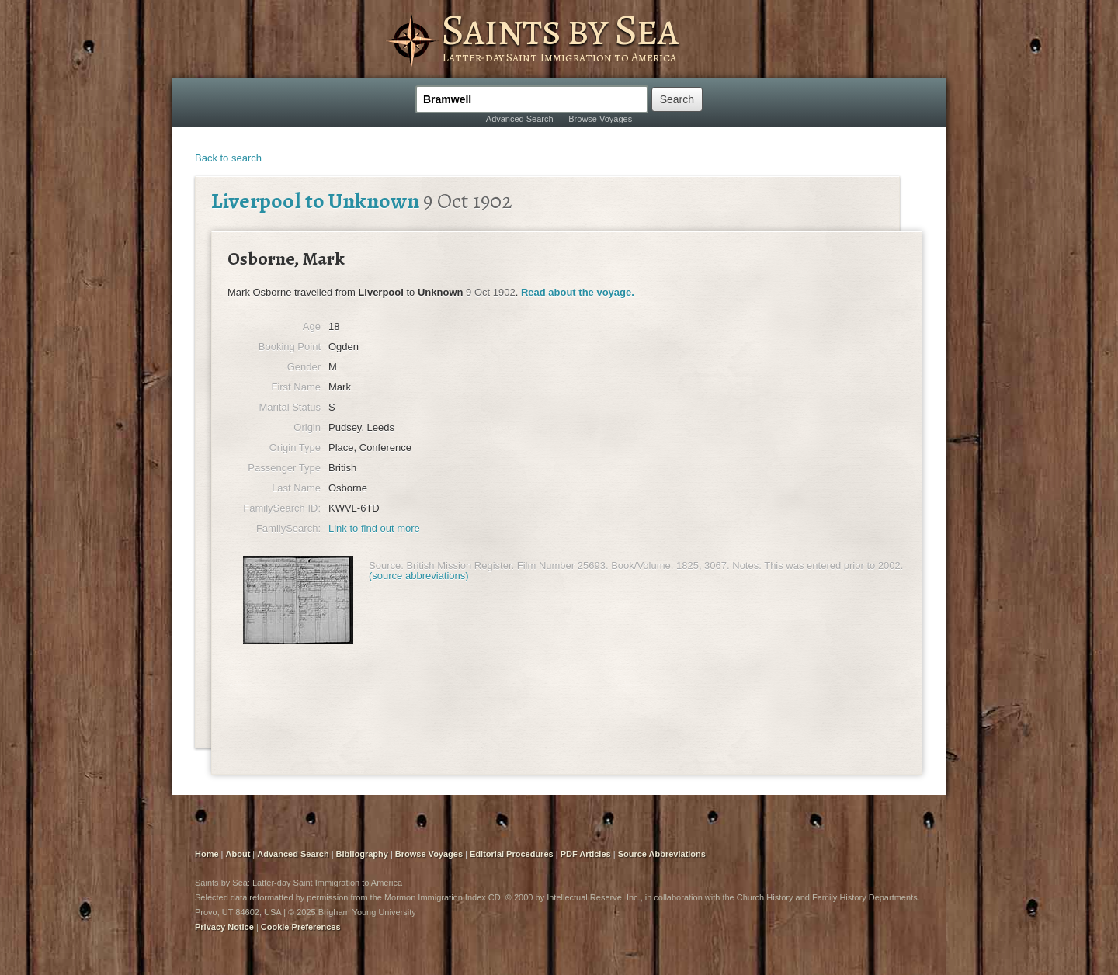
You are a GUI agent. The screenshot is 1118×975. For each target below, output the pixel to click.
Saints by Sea (559, 29)
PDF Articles (586, 854)
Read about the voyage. (577, 292)
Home (207, 854)
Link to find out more (374, 528)
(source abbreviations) (419, 575)
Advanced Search (520, 118)
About (238, 854)
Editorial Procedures (512, 854)
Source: (386, 565)
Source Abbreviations (662, 854)
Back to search (228, 158)
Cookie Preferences (301, 927)
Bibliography (362, 854)
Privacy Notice (224, 927)
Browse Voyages (600, 118)
